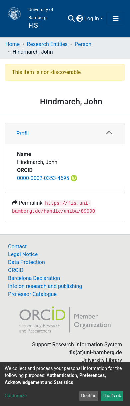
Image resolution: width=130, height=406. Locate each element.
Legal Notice (23, 254)
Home (12, 44)
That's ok (111, 395)
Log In (91, 18)
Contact (17, 246)
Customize (16, 395)
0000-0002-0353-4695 (43, 178)
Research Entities (47, 44)
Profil (22, 133)
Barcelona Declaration (34, 278)
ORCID (15, 270)
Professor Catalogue (32, 294)
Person (83, 44)
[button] (79, 19)
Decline (88, 395)
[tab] (65, 133)
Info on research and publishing (45, 286)
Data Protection (26, 262)
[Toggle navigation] (115, 18)
